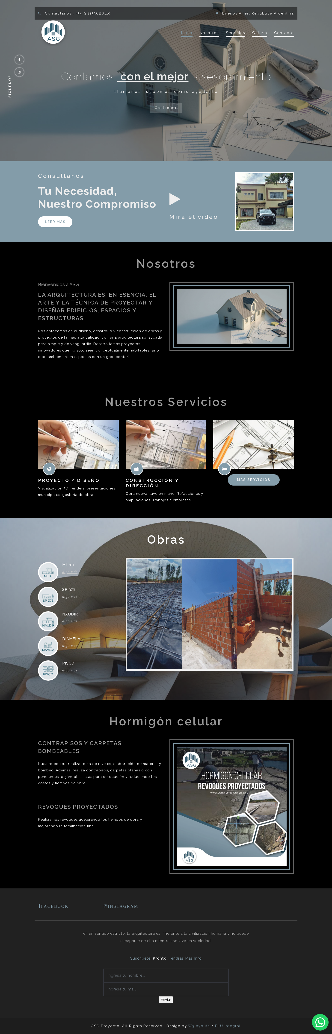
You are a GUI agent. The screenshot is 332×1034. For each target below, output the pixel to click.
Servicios (235, 33)
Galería (259, 33)
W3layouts (199, 1026)
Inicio (187, 32)
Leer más (55, 222)
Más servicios (253, 480)
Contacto (284, 33)
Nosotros (209, 33)
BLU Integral (228, 1026)
